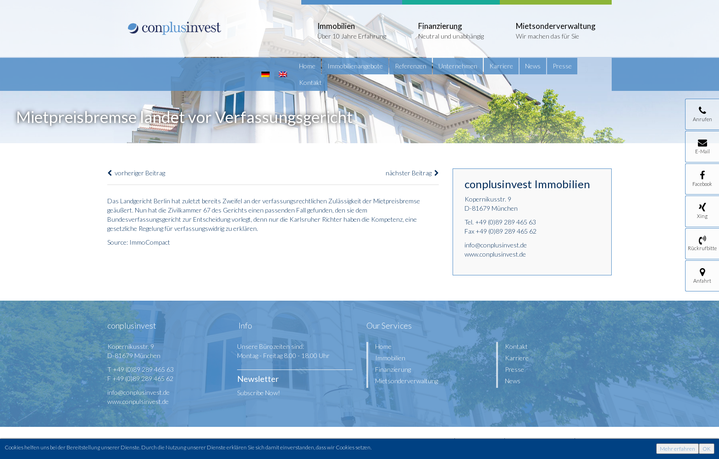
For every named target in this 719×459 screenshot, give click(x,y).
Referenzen (410, 66)
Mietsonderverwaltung (406, 381)
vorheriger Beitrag (136, 173)
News (533, 66)
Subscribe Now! (258, 393)
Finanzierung (393, 369)
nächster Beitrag (412, 173)
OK (706, 448)
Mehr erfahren (677, 448)
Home (307, 66)
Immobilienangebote (355, 66)
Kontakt (310, 82)
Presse (562, 66)
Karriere (501, 66)
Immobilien (390, 358)
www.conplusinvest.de (495, 254)
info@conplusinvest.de (496, 245)
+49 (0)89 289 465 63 (505, 222)
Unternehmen (457, 66)
